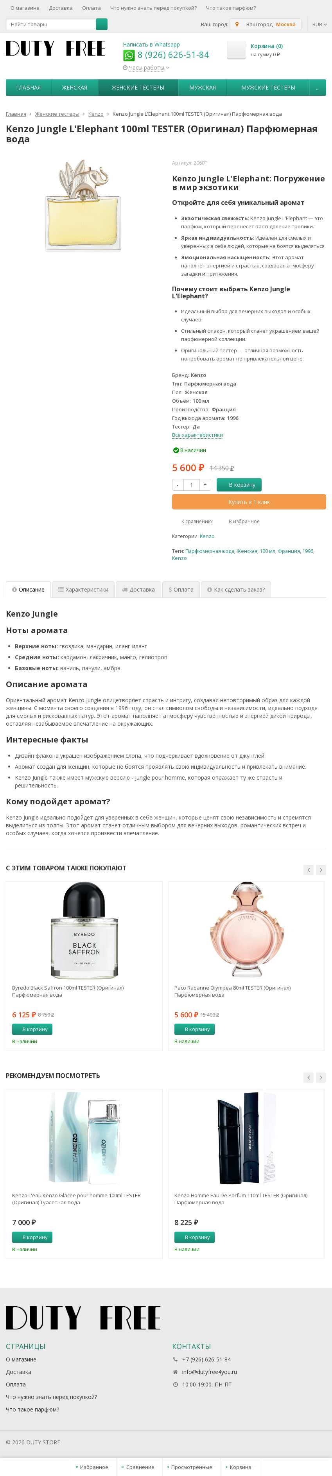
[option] (84, 966)
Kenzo (207, 536)
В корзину (237, 484)
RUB (319, 24)
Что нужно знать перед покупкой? (153, 7)
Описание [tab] (28, 589)
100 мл (267, 551)
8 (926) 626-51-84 (166, 54)
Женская (74, 87)
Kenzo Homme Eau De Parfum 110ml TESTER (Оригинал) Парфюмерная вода (240, 1199)
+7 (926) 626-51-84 (206, 1359)
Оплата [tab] (181, 589)
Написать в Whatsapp (151, 44)
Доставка (61, 7)
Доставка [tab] (138, 589)
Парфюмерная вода (209, 551)
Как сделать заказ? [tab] (236, 589)
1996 (307, 551)
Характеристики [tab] (83, 589)
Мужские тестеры (268, 87)
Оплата (91, 7)
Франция (289, 551)
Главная (28, 87)
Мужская (202, 87)
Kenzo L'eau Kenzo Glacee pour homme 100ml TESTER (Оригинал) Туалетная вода (76, 1199)
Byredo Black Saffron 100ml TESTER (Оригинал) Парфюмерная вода (68, 991)
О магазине (25, 7)
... (317, 87)
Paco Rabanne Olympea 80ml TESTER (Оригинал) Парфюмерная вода (232, 991)
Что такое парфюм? (231, 7)
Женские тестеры (138, 87)
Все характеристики (197, 434)
